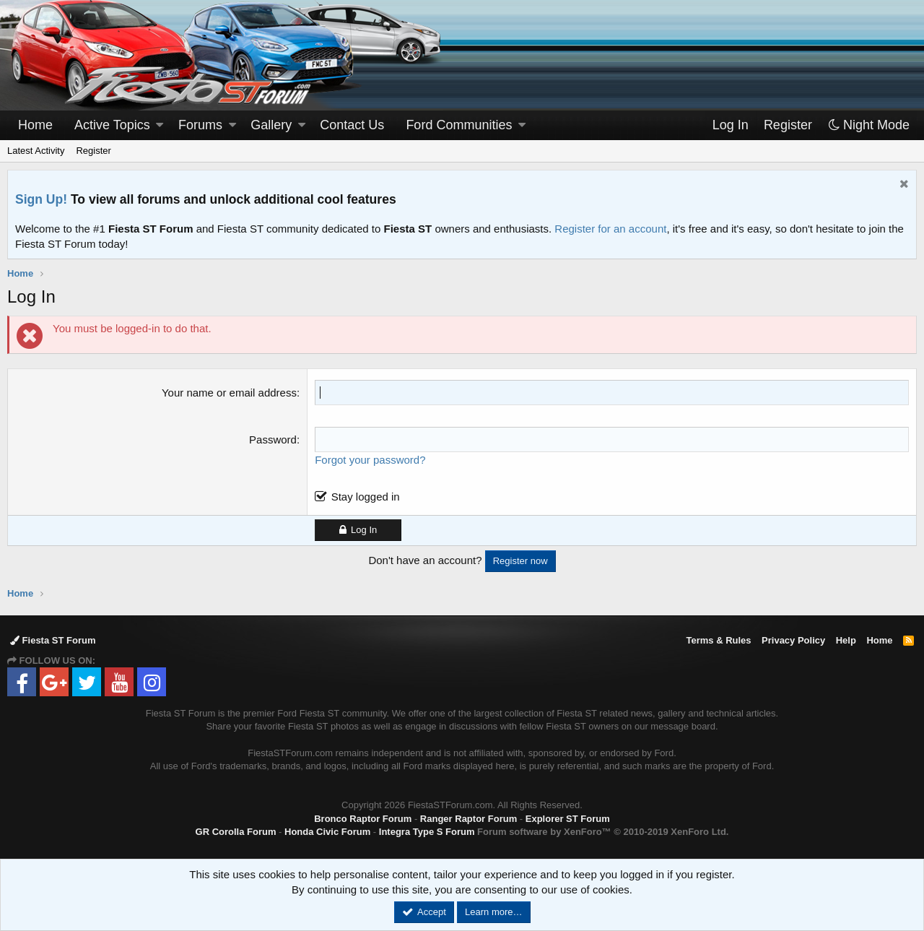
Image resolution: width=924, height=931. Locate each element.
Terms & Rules (718, 640)
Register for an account (610, 228)
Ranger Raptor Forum (468, 818)
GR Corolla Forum (236, 831)
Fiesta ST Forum (52, 640)
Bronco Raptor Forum (362, 818)
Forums (200, 125)
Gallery (271, 125)
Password (273, 439)
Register (93, 150)
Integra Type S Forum (427, 831)
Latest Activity (35, 150)
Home (35, 125)
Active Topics (112, 125)
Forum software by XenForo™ (602, 831)
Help (846, 640)
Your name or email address (229, 392)
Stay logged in (365, 496)
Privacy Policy (793, 640)
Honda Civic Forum (327, 831)
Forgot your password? (370, 460)
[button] (159, 125)
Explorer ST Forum (568, 818)
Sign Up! (41, 199)
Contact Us (352, 125)
